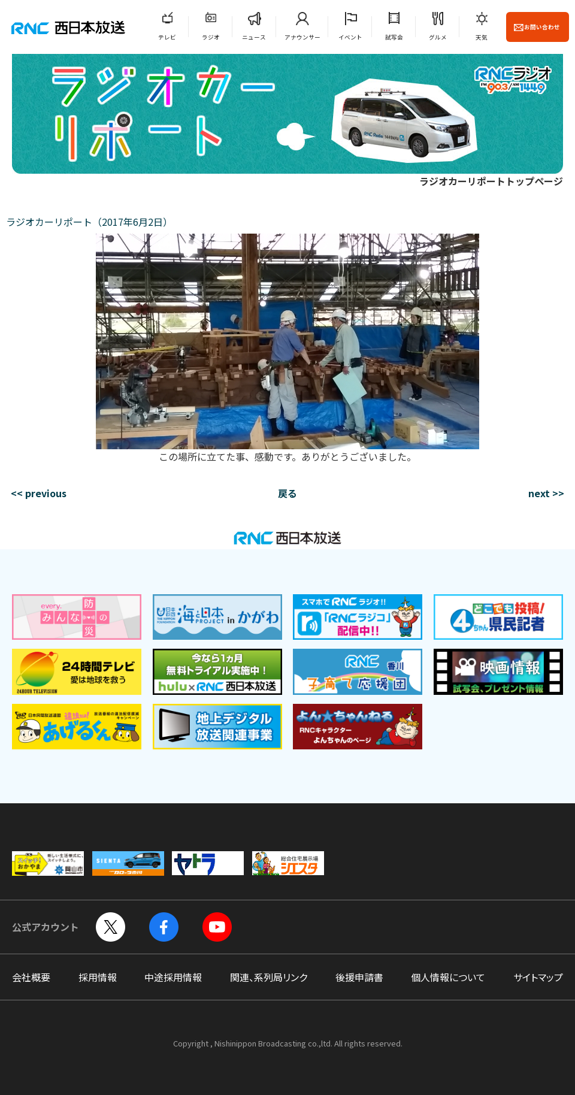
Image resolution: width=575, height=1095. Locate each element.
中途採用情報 (173, 977)
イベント (350, 37)
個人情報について (448, 977)
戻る (287, 493)
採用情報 (97, 977)
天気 (482, 37)
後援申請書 (359, 977)
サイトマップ (538, 977)
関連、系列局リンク (268, 977)
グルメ (438, 37)
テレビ (167, 37)
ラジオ (211, 37)
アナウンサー (302, 37)
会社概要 (31, 977)
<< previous (38, 493)
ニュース (254, 37)
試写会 (394, 37)
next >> (546, 493)
